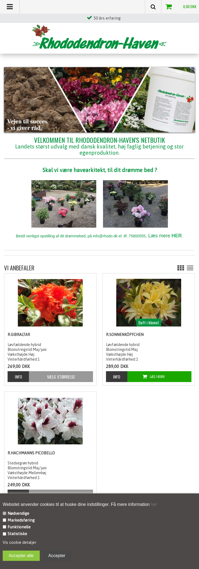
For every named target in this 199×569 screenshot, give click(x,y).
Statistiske (17, 533)
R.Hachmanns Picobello (31, 453)
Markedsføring (21, 520)
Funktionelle (19, 527)
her (153, 504)
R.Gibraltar (19, 334)
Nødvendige (18, 513)
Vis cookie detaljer (20, 542)
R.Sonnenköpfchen (125, 334)
